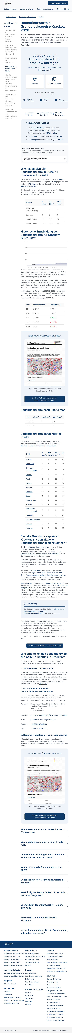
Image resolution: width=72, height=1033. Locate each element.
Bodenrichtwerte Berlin (12, 956)
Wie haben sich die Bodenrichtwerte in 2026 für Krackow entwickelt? (11, 35)
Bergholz (29, 487)
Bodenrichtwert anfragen (58, 3)
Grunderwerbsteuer (32, 982)
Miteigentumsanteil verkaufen (57, 971)
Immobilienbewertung (54, 1002)
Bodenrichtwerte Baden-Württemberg (14, 965)
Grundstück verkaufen (55, 956)
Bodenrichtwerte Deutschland (14, 954)
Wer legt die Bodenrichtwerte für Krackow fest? (44, 843)
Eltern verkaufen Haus (55, 954)
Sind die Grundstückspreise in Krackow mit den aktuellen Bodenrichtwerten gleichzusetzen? (11, 82)
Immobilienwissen (26, 9)
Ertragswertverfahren (54, 991)
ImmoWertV (8, 994)
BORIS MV (43, 684)
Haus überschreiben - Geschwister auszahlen (57, 997)
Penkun (29, 475)
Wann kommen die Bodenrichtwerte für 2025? (44, 868)
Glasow (29, 460)
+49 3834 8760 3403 (38, 724)
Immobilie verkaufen (54, 965)
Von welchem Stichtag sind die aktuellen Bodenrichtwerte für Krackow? (44, 856)
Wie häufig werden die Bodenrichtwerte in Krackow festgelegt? (44, 894)
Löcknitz (29, 492)
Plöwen (29, 483)
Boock (28, 496)
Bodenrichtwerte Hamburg (13, 959)
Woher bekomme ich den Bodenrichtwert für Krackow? (44, 831)
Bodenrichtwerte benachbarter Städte (11, 69)
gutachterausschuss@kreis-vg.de (43, 720)
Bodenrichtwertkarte (32, 959)
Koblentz (29, 528)
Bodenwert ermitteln (54, 988)
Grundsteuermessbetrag (33, 976)
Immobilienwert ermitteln (55, 1005)
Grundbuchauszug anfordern (14, 1000)
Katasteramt (29, 995)
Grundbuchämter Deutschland (14, 973)
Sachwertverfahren (53, 1008)
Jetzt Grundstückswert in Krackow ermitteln (44, 645)
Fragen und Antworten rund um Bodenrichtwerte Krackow (11, 114)
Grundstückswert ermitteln (56, 994)
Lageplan (28, 1001)
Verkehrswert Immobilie (55, 1014)
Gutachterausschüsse (45, 9)
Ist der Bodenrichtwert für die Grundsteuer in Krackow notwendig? (44, 931)
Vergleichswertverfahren (55, 1011)
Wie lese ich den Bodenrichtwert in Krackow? (44, 919)
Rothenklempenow (33, 520)
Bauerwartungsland (32, 954)
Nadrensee (30, 464)
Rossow (29, 504)
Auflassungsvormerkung (12, 997)
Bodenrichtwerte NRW (11, 962)
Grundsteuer (29, 985)
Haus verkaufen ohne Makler (57, 962)
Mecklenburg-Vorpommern (27, 17)
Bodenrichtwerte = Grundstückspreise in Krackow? (44, 881)
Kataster (28, 992)
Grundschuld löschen (11, 1003)
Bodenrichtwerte (10, 9)
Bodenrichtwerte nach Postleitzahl (11, 60)
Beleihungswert (52, 982)
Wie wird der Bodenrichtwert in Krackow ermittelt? (44, 906)
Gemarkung (29, 998)
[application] (44, 255)
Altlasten (28, 1004)
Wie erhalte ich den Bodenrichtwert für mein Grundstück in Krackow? (10, 100)
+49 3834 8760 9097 (38, 729)
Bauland (28, 965)
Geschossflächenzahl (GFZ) (35, 956)
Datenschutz (64, 1030)
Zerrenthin (29, 515)
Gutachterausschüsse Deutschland (14, 976)
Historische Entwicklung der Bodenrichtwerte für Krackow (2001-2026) (11, 49)
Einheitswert (29, 979)
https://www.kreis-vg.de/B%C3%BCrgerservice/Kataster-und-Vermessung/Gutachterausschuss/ (49, 715)
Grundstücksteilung (32, 962)
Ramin (28, 479)
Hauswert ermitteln (53, 999)
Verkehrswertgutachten (55, 1017)
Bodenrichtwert (52, 985)
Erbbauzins (8, 991)
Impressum (55, 1030)
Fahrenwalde (31, 500)
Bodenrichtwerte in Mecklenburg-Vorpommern (38, 446)
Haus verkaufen (52, 959)
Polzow (29, 524)
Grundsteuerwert (31, 973)
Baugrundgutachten (54, 979)
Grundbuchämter (63, 9)
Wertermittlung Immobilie (55, 1020)
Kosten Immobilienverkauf (56, 968)
